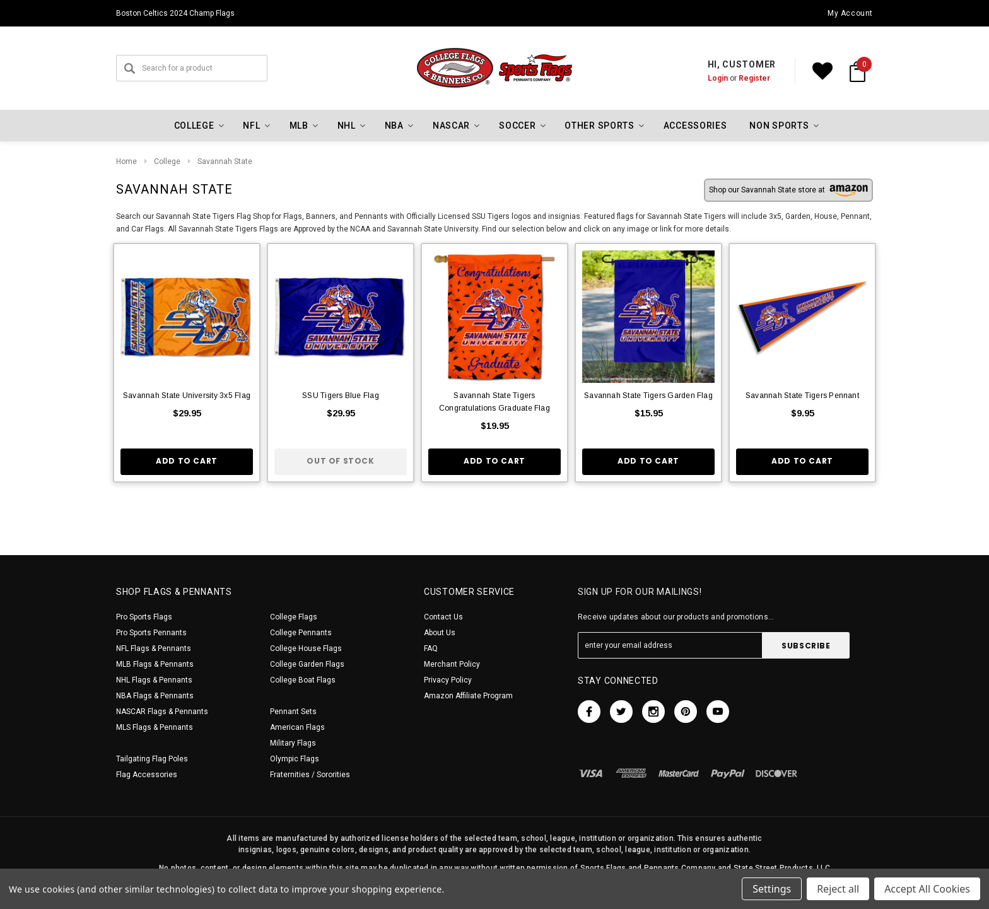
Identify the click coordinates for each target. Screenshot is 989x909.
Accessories (695, 125)
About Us (439, 632)
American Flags (297, 727)
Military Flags (293, 743)
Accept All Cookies (927, 889)
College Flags (293, 617)
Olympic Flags (294, 758)
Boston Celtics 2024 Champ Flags (175, 13)
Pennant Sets (293, 711)
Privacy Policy (448, 680)
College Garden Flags (307, 664)
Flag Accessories (146, 774)
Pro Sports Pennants (151, 632)
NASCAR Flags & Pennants (162, 711)
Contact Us (443, 617)
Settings (771, 889)
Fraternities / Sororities (310, 774)
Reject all (838, 889)
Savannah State (224, 161)
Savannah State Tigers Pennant (802, 395)
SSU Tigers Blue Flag (340, 395)
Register (754, 78)
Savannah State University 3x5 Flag (186, 395)
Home (126, 161)
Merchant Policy (452, 664)
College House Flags (306, 648)
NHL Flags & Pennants (154, 680)
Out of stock (340, 460)
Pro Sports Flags (144, 617)
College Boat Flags (303, 680)
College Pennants (301, 632)
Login (718, 78)
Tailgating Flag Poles (152, 758)
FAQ (431, 648)
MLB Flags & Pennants (155, 664)
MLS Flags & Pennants (154, 727)
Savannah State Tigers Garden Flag (648, 395)
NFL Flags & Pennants (153, 648)
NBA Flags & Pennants (155, 695)
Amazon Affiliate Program (468, 695)
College (167, 161)
